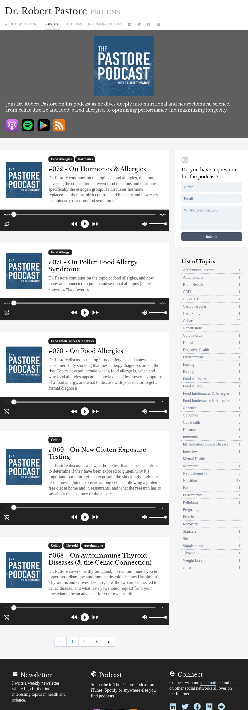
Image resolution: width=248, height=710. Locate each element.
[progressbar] (84, 214)
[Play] (85, 224)
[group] (84, 220)
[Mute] (144, 224)
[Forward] (95, 224)
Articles (74, 24)
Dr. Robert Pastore (62, 11)
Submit (211, 237)
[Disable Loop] (7, 224)
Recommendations (105, 24)
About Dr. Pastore (22, 24)
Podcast (52, 24)
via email (208, 682)
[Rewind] (74, 224)
